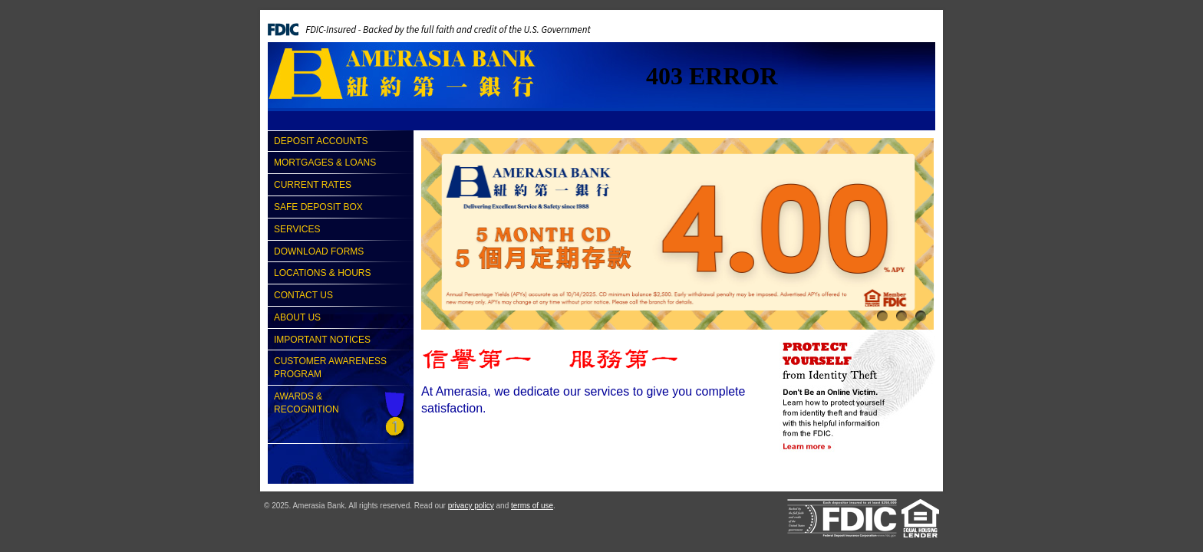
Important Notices (322, 339)
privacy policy (471, 505)
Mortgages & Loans (325, 162)
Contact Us (303, 295)
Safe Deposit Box (318, 207)
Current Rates (312, 184)
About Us (297, 317)
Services (297, 229)
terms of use (532, 505)
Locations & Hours (322, 273)
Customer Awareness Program (330, 368)
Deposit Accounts (320, 141)
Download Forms (319, 251)
